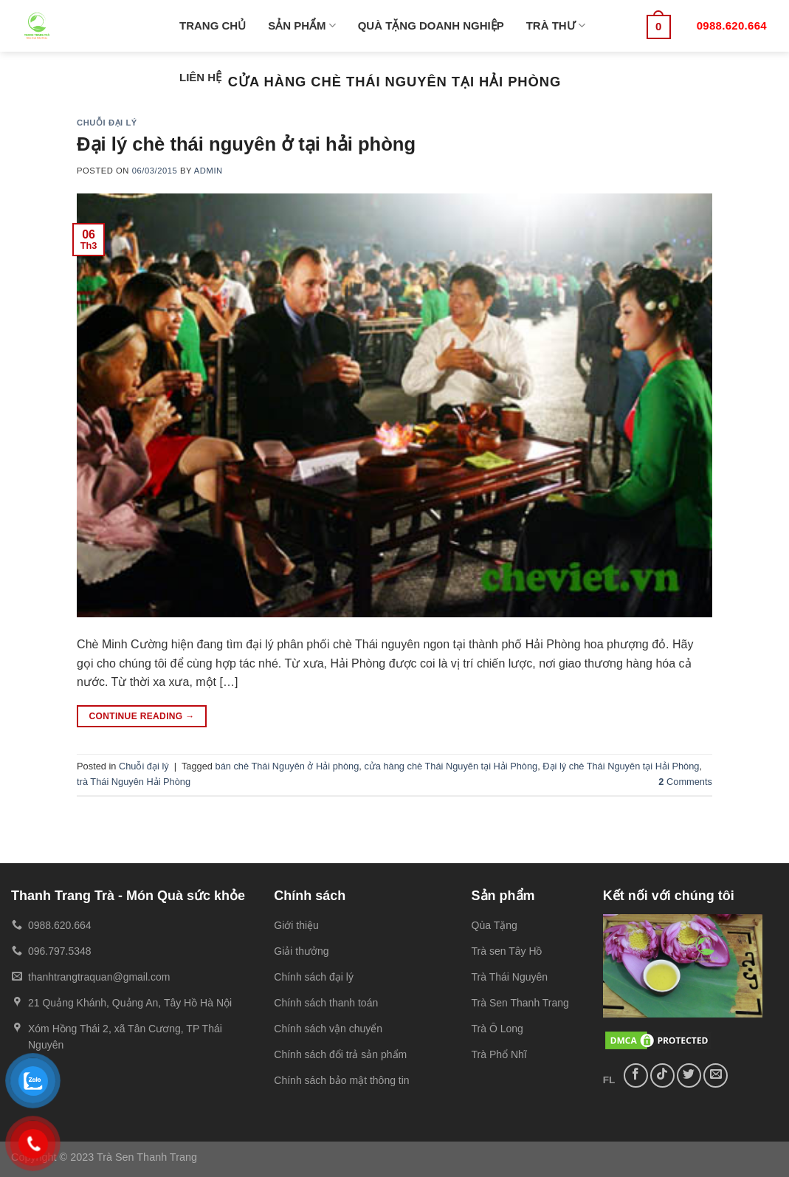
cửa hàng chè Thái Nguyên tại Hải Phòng (450, 766)
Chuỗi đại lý (107, 122)
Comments (685, 781)
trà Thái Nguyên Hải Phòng (133, 781)
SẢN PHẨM (302, 25)
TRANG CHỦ (212, 25)
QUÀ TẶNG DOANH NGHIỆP (431, 25)
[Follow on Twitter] (689, 1075)
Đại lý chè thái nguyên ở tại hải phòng (246, 144)
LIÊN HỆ (200, 77)
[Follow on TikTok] (662, 1075)
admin (208, 170)
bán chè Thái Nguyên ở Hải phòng (287, 766)
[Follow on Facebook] (636, 1075)
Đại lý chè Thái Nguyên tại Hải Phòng (620, 766)
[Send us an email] (715, 1075)
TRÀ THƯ (555, 25)
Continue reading (141, 717)
